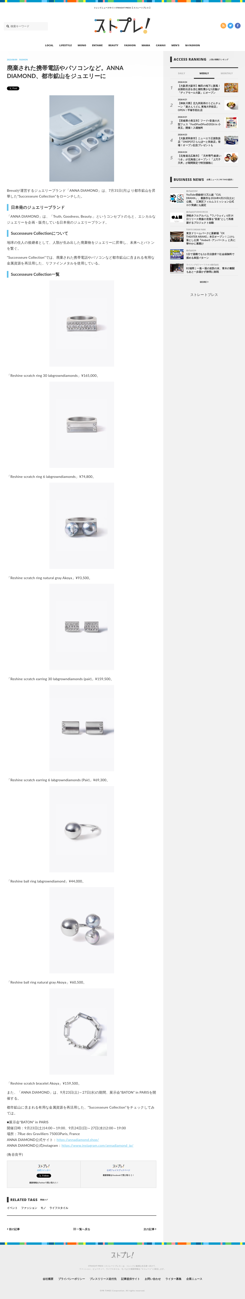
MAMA (146, 45)
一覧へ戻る (81, 1229)
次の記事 (150, 1229)
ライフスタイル (58, 1207)
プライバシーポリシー (71, 1278)
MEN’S (175, 45)
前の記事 (13, 1229)
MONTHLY (227, 73)
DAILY (181, 73)
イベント (12, 1207)
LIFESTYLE (65, 45)
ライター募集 (174, 1278)
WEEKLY (204, 73)
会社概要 (47, 1278)
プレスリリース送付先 (103, 1278)
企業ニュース (194, 1278)
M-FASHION (192, 45)
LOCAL (49, 45)
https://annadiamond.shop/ (78, 1140)
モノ (43, 1207)
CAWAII (161, 45)
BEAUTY (113, 45)
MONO (82, 45)
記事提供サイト (130, 1278)
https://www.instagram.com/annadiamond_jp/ (98, 1145)
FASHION (130, 45)
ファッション (29, 1207)
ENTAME (97, 45)
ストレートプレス (204, 295)
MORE (204, 282)
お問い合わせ (153, 1278)
